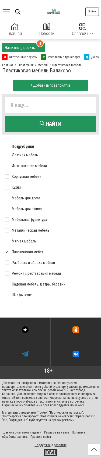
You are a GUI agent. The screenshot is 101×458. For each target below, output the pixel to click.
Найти (50, 124)
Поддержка (43, 445)
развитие (60, 445)
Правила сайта (40, 437)
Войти (92, 11)
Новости (46, 29)
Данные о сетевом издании (22, 432)
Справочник (82, 29)
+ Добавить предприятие (50, 85)
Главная (15, 29)
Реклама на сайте (56, 432)
